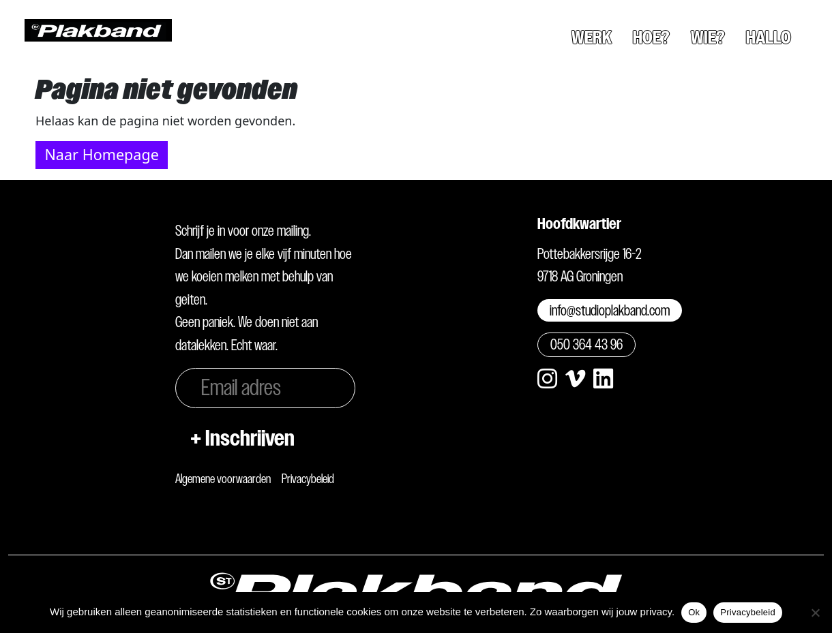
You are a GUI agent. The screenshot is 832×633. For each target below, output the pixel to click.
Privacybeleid (308, 479)
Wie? (708, 37)
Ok (694, 612)
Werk (591, 37)
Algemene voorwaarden (223, 479)
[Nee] (815, 612)
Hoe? (651, 37)
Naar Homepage (101, 154)
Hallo (768, 37)
